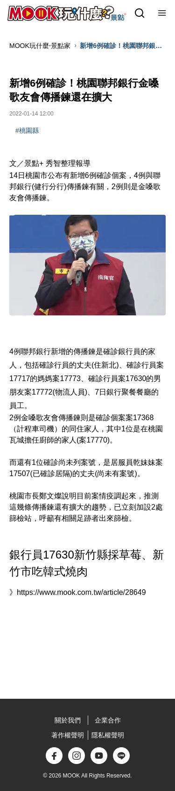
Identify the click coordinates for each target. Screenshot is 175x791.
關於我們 (68, 720)
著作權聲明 (67, 735)
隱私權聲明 (107, 735)
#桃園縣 (27, 130)
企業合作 (108, 720)
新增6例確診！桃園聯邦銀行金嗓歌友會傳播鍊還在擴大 (121, 46)
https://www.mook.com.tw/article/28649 (81, 592)
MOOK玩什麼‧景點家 (39, 45)
